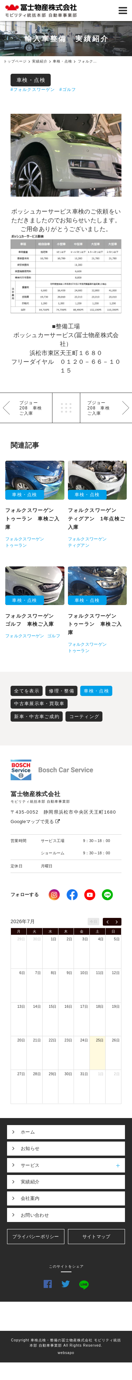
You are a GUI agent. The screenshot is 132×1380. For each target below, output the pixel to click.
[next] (116, 922)
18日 (100, 1006)
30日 (37, 939)
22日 (53, 1040)
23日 (68, 1040)
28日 (37, 1074)
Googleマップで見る (35, 821)
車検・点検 (31, 80)
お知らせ (30, 1148)
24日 (84, 1040)
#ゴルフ (67, 89)
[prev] (107, 922)
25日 (100, 1040)
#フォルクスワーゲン (33, 89)
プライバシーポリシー (35, 1236)
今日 (93, 922)
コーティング (84, 716)
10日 (84, 973)
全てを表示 (26, 691)
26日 (116, 1040)
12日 (116, 973)
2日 (69, 939)
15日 (53, 1006)
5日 (117, 939)
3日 (85, 939)
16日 (68, 1006)
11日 (100, 973)
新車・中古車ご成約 (36, 716)
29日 (21, 939)
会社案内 (30, 1198)
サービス (73, 1165)
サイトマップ (96, 1236)
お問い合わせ (35, 1215)
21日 (37, 1040)
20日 (21, 1040)
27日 (21, 1074)
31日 (84, 1074)
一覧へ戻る (66, 408)
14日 (37, 1006)
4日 (101, 939)
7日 (38, 973)
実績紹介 (30, 1181)
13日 (21, 1006)
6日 (22, 973)
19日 (116, 1006)
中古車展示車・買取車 (39, 703)
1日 (53, 939)
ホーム (28, 1132)
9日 (69, 973)
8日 (53, 973)
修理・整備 (61, 691)
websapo (66, 1353)
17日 (84, 1006)
